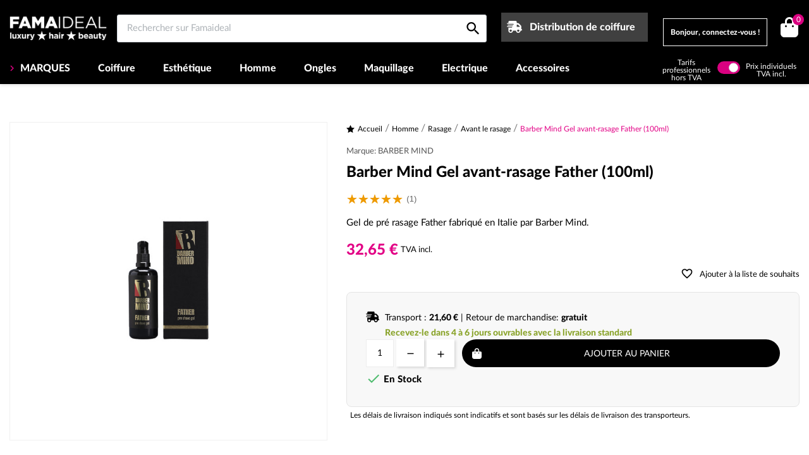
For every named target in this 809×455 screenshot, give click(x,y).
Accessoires (542, 68)
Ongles (320, 68)
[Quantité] (380, 353)
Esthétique (187, 68)
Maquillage (389, 68)
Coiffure (116, 68)
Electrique (465, 68)
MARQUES (44, 68)
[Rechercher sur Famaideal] (302, 28)
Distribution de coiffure (582, 27)
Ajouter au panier (627, 353)
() (796, 21)
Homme (258, 68)
